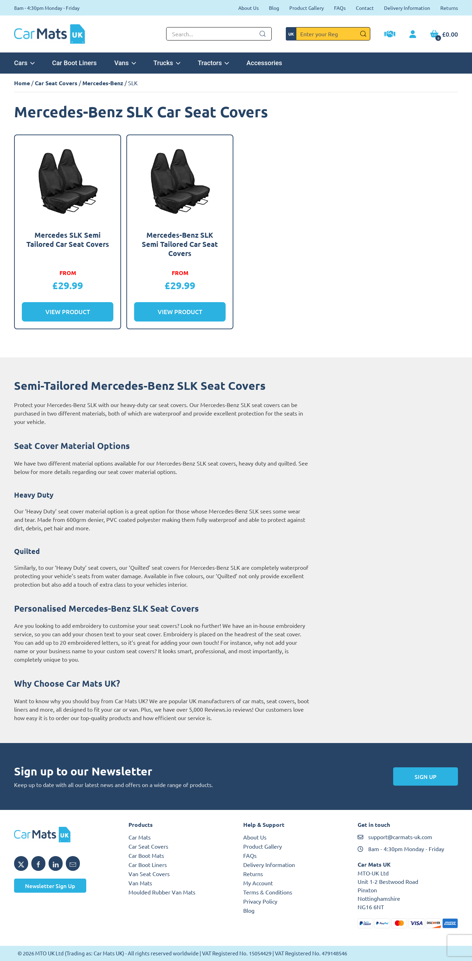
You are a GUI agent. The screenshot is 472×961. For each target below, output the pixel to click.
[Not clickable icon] (219, 33)
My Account (258, 882)
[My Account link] (412, 34)
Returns (449, 8)
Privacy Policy (260, 901)
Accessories (264, 63)
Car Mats (139, 837)
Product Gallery (306, 8)
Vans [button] (125, 63)
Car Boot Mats (146, 855)
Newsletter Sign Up (50, 886)
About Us (248, 8)
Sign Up (425, 776)
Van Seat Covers (149, 873)
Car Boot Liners (74, 63)
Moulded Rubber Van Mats (161, 892)
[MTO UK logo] (64, 834)
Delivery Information (407, 8)
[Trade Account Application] (389, 34)
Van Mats (140, 882)
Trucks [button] (166, 63)
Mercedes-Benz (102, 83)
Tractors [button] (213, 63)
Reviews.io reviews (228, 709)
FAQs (340, 8)
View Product (67, 312)
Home (22, 83)
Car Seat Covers (56, 83)
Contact (365, 8)
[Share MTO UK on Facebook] (38, 863)
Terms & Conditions (267, 892)
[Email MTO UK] (73, 863)
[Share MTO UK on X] (21, 863)
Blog (274, 8)
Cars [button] (24, 63)
